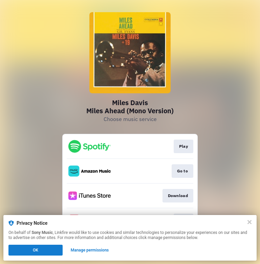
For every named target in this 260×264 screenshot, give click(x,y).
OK (35, 250)
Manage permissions (90, 250)
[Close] (249, 222)
